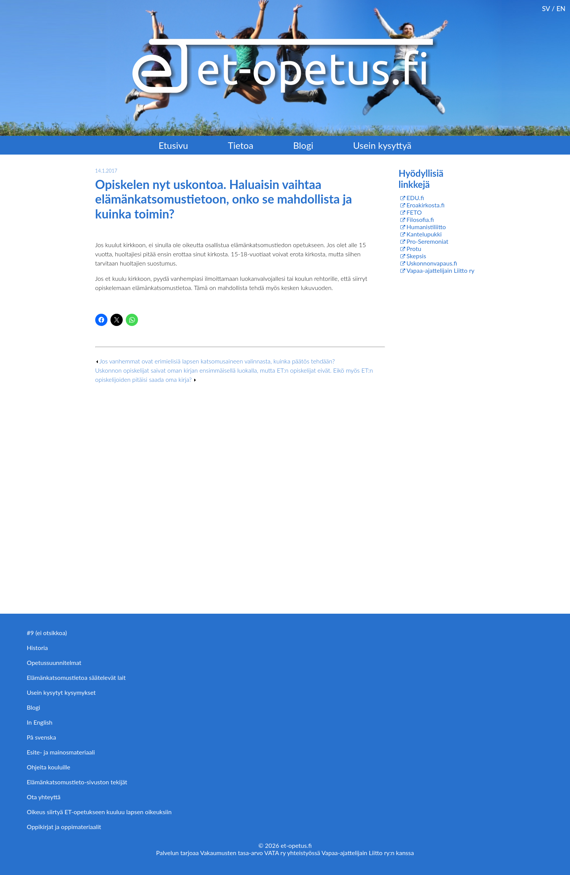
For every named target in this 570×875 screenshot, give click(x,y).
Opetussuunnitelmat (54, 662)
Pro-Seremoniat (427, 241)
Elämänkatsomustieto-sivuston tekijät (77, 781)
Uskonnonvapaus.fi (431, 263)
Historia (37, 647)
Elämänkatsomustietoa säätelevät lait (76, 677)
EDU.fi (415, 197)
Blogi (303, 145)
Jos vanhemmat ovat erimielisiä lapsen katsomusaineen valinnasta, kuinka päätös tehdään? (217, 361)
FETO (414, 212)
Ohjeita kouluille (48, 767)
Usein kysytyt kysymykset (61, 692)
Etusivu (173, 145)
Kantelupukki (424, 234)
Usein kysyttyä (382, 145)
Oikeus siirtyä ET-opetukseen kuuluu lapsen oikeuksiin (99, 811)
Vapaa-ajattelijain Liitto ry (440, 270)
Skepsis (416, 255)
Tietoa (240, 145)
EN (560, 9)
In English (39, 722)
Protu (413, 248)
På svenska (41, 737)
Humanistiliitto (426, 226)
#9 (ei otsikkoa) (47, 632)
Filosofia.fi (420, 219)
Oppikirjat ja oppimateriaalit (64, 826)
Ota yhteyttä (43, 796)
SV (546, 9)
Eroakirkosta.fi (425, 205)
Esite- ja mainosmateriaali (61, 752)
